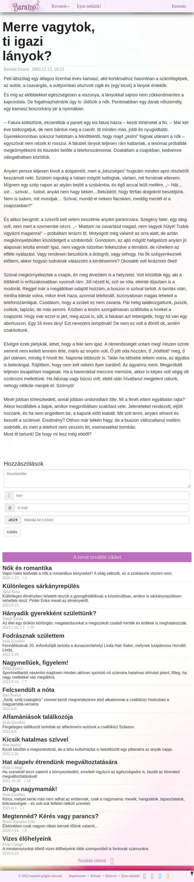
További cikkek (97, 860)
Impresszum (77, 876)
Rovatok (60, 6)
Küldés (12, 532)
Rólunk (95, 876)
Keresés (179, 6)
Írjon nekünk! (89, 6)
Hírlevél (111, 876)
